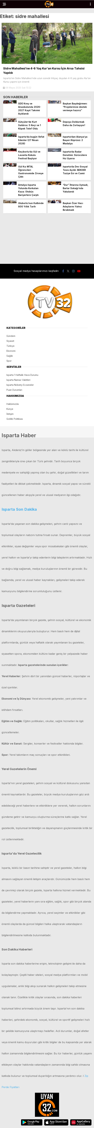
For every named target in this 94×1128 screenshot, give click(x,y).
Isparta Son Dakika (19, 509)
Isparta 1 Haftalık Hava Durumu (22, 375)
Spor (9, 360)
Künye (9, 409)
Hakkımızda (12, 404)
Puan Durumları (14, 389)
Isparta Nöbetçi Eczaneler (20, 384)
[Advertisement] (47, 238)
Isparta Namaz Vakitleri (18, 380)
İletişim (10, 414)
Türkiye (10, 346)
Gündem (10, 336)
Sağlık (9, 355)
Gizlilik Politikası (14, 418)
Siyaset (10, 341)
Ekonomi (10, 350)
